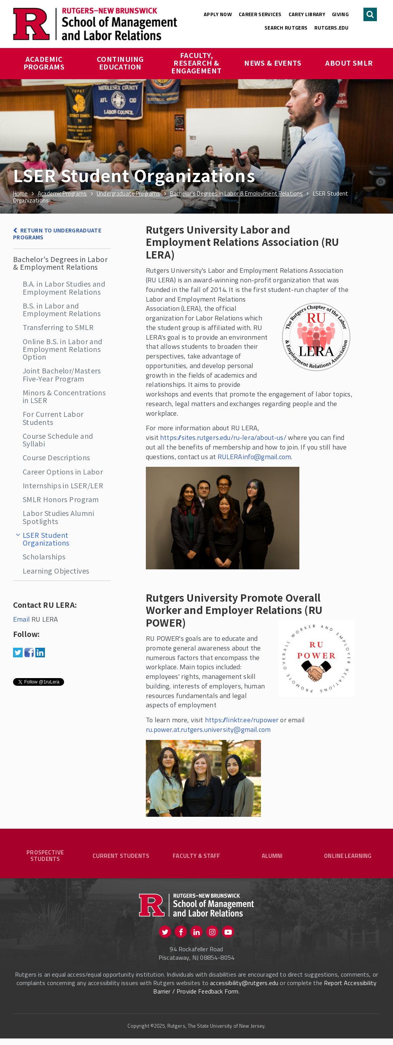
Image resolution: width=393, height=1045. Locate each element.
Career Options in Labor (63, 471)
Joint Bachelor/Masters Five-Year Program (62, 374)
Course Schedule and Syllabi (58, 439)
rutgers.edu (331, 28)
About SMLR (349, 63)
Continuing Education (121, 62)
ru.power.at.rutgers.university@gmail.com (208, 729)
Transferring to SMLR (58, 327)
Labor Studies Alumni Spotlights (58, 517)
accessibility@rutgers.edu (244, 989)
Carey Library (307, 14)
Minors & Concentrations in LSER (64, 396)
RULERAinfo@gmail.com (254, 456)
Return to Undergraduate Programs (57, 233)
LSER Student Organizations (46, 538)
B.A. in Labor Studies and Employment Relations (64, 287)
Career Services (260, 14)
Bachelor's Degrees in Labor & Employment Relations (60, 263)
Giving (340, 14)
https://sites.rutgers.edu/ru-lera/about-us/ (224, 437)
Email (21, 619)
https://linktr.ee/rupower (242, 720)
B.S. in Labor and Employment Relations (62, 309)
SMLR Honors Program (61, 499)
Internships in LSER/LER (63, 485)
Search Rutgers (286, 28)
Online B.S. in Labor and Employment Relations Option (62, 349)
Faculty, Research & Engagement (196, 62)
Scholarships (44, 556)
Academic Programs (44, 62)
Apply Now (218, 14)
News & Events (272, 63)
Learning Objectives (56, 571)
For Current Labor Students (53, 417)
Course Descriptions (56, 457)
